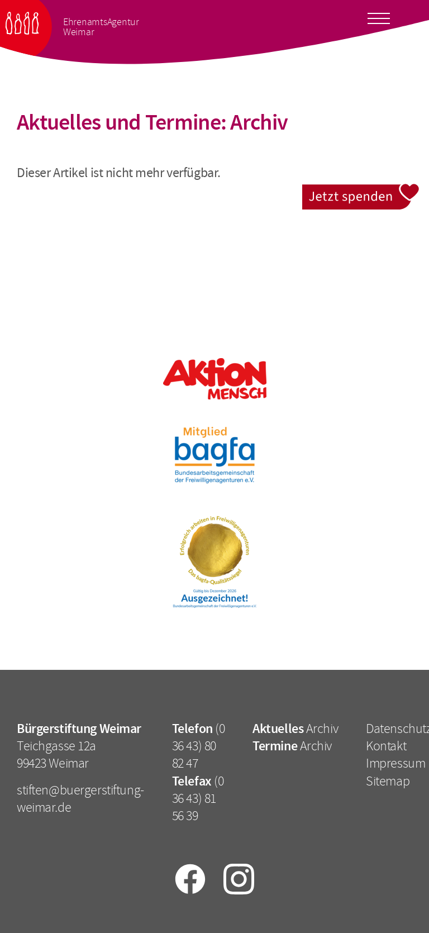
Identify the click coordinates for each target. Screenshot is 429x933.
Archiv (322, 728)
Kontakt (386, 745)
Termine (274, 746)
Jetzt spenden (361, 190)
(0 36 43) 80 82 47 (198, 746)
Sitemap (387, 781)
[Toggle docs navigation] (378, 16)
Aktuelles (277, 728)
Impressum (395, 763)
